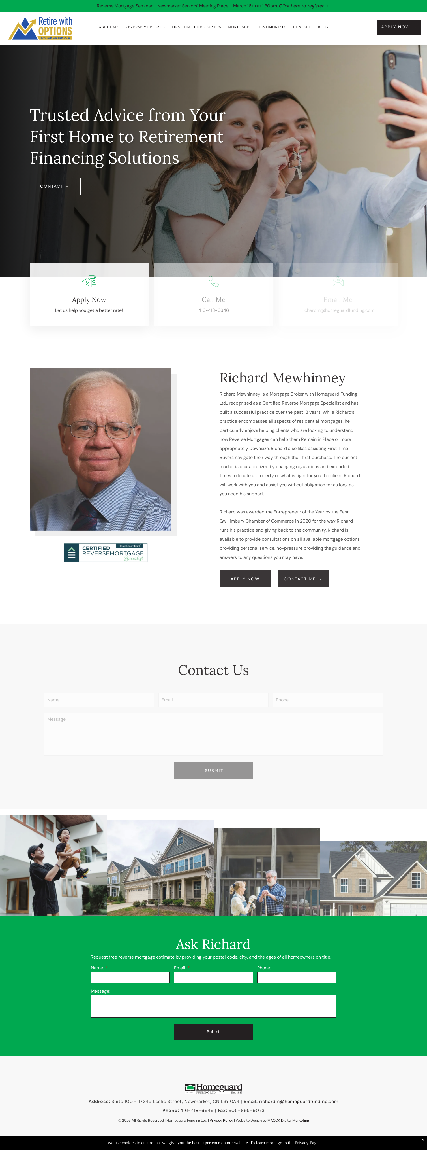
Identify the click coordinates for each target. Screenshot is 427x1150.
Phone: (264, 968)
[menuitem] (108, 27)
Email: (180, 968)
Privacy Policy (221, 1120)
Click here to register (301, 6)
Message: (100, 991)
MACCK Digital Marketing (288, 1120)
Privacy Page (306, 1142)
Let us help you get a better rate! (89, 310)
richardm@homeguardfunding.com (298, 1101)
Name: (97, 968)
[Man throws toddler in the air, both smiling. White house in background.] (53, 914)
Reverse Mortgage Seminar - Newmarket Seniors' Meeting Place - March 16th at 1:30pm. (187, 6)
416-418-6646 (213, 310)
